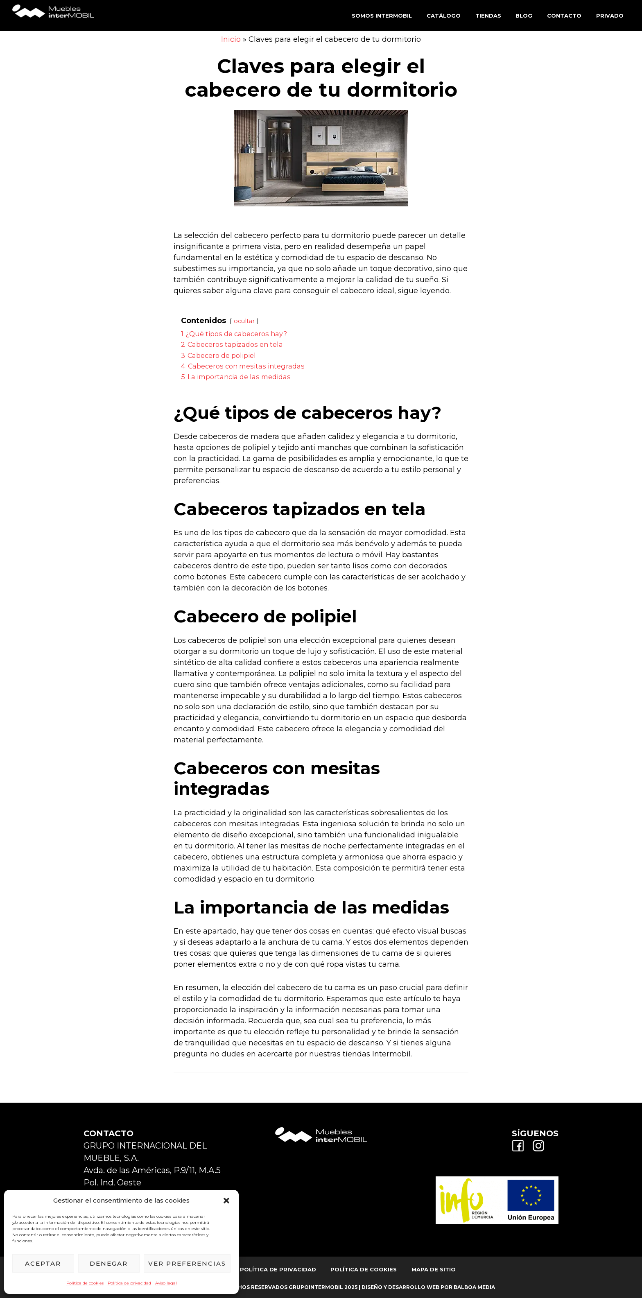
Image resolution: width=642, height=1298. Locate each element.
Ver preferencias (187, 1263)
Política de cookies (85, 1283)
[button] (226, 1200)
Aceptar (43, 1263)
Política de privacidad (129, 1283)
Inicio (231, 39)
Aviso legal (166, 1283)
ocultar (244, 321)
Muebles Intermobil (53, 14)
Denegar (109, 1263)
